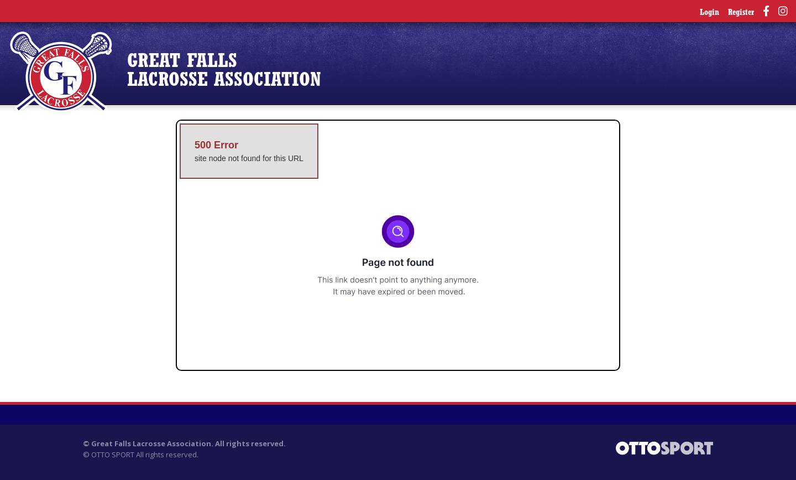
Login (709, 13)
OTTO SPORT (112, 455)
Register (741, 13)
